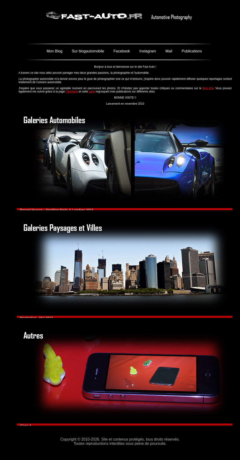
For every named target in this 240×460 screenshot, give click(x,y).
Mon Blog (55, 51)
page (92, 91)
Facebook (121, 51)
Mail (168, 51)
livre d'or (208, 88)
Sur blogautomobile (88, 51)
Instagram (147, 51)
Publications (192, 51)
